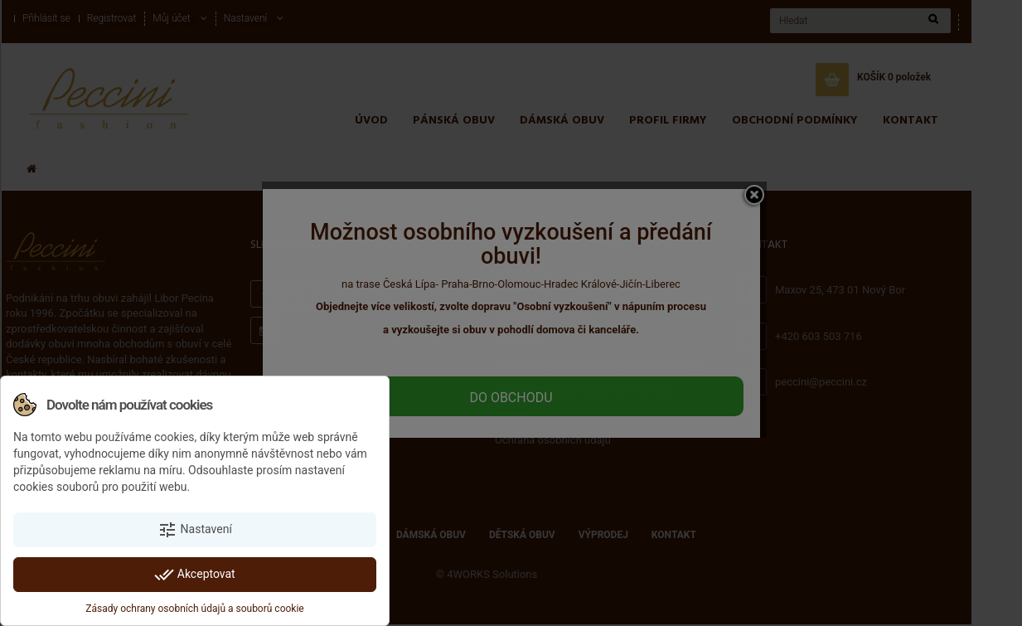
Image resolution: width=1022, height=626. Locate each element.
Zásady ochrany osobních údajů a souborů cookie (194, 608)
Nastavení (194, 530)
